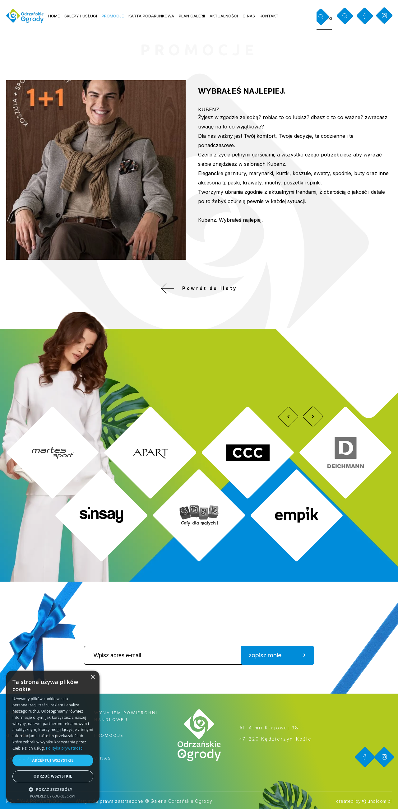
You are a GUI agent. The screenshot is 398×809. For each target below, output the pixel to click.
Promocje (113, 15)
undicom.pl (377, 801)
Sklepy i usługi (80, 15)
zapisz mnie (277, 655)
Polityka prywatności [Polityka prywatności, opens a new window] (64, 748)
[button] (52, 789)
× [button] (92, 677)
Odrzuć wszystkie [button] (53, 776)
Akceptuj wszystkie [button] (52, 760)
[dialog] (53, 737)
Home (54, 15)
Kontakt (269, 15)
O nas (249, 15)
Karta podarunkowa (151, 15)
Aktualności (224, 15)
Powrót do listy (199, 288)
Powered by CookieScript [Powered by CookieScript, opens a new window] (53, 796)
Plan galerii (192, 15)
